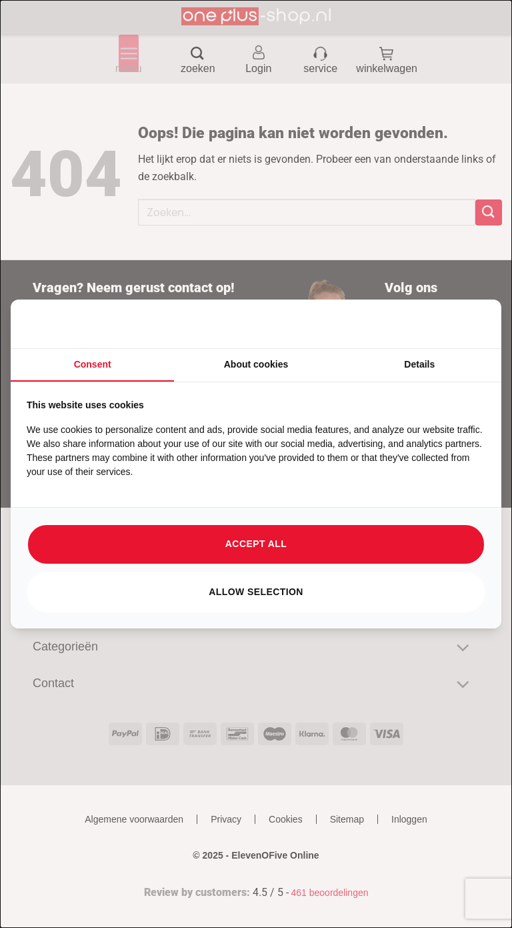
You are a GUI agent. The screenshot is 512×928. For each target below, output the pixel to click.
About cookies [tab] (256, 364)
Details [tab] (419, 364)
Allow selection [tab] (256, 591)
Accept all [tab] (256, 543)
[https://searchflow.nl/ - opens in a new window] (468, 324)
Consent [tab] (92, 364)
